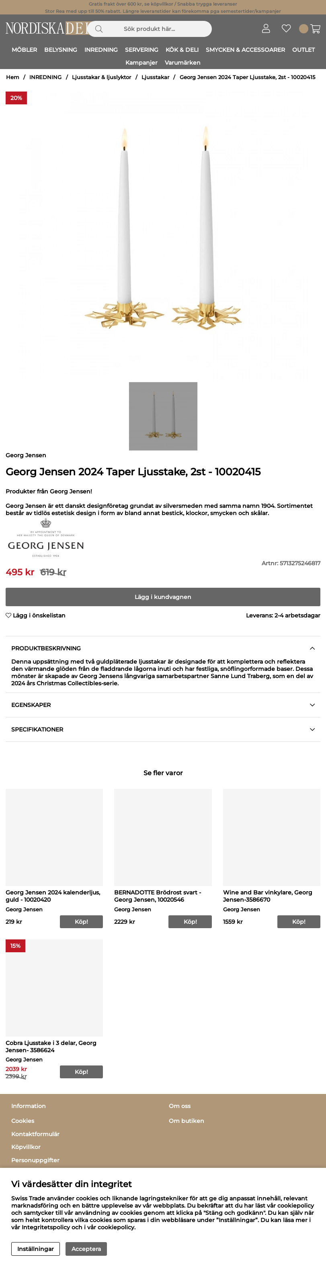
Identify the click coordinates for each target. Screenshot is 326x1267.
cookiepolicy (116, 1227)
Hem (12, 77)
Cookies (22, 1120)
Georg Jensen (26, 455)
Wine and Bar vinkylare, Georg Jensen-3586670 (267, 896)
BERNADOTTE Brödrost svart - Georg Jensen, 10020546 (157, 896)
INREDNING (101, 49)
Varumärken (183, 62)
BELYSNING (60, 49)
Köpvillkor (26, 1147)
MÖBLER (24, 49)
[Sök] (149, 29)
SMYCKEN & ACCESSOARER (245, 49)
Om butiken (186, 1120)
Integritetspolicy (46, 1227)
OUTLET (303, 49)
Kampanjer (141, 62)
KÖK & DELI (182, 49)
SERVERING (141, 49)
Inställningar (35, 1249)
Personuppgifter (35, 1160)
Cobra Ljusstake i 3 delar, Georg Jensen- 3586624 (51, 1046)
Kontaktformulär (35, 1134)
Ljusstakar (155, 77)
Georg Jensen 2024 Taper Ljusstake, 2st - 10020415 (247, 77)
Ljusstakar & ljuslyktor (101, 77)
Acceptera (86, 1249)
